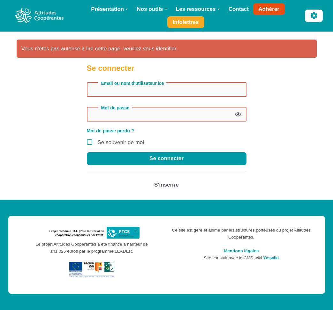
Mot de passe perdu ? (110, 130)
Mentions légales (241, 250)
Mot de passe (115, 108)
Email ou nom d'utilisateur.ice (132, 83)
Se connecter (166, 158)
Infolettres (186, 22)
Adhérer (269, 9)
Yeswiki (271, 257)
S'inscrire (166, 185)
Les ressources (198, 9)
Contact (239, 9)
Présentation (109, 9)
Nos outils (152, 9)
